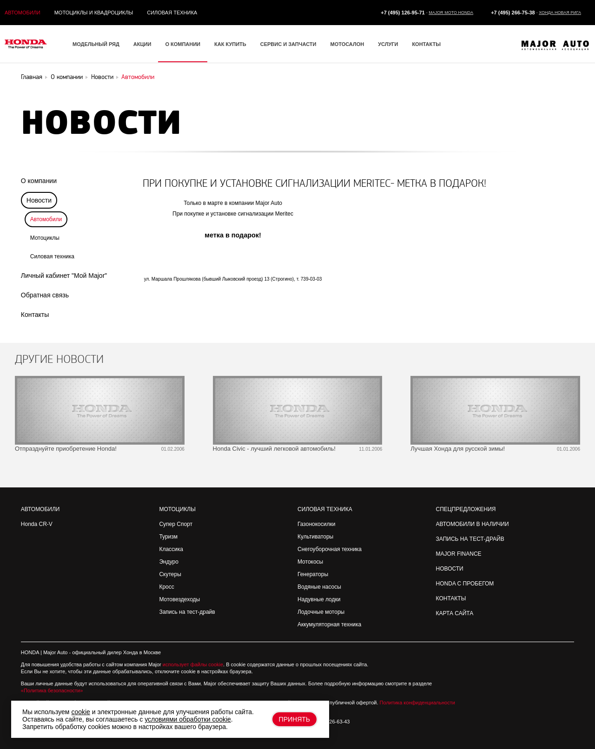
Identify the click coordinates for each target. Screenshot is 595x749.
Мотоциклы (45, 238)
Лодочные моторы (321, 612)
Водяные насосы (319, 587)
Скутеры (170, 574)
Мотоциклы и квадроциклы (93, 12)
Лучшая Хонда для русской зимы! (457, 448)
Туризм (168, 536)
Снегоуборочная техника (330, 549)
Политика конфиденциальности (417, 702)
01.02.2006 (173, 449)
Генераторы (313, 574)
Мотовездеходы (179, 599)
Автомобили (22, 12)
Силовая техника (172, 12)
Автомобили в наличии (472, 524)
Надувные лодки (319, 599)
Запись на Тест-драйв (470, 539)
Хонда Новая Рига (560, 12)
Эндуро (168, 561)
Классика (171, 549)
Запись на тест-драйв (187, 612)
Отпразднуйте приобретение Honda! (66, 448)
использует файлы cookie (193, 664)
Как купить (230, 44)
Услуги (388, 44)
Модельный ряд (96, 44)
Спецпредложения (466, 509)
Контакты (426, 44)
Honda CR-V (37, 524)
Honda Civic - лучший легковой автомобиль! (274, 448)
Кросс (166, 587)
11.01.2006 (370, 449)
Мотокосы (310, 561)
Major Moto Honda (451, 12)
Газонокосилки (316, 524)
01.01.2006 (568, 449)
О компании (182, 44)
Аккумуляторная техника (329, 624)
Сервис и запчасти (288, 44)
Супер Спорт (175, 524)
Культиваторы (315, 536)
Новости (449, 568)
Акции (142, 44)
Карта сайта (455, 613)
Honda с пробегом (465, 583)
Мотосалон (347, 44)
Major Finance (459, 554)
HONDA (30, 652)
